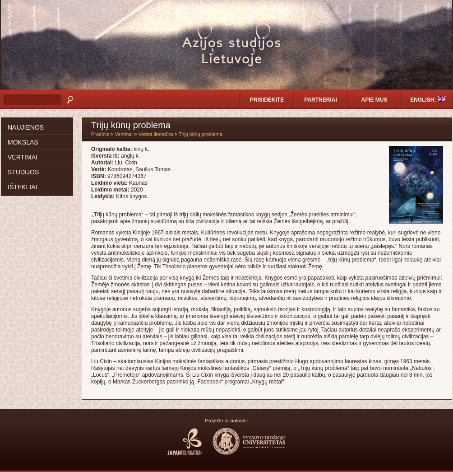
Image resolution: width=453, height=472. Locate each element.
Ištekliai (22, 187)
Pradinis (100, 134)
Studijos (23, 172)
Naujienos (26, 127)
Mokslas (23, 142)
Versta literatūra (156, 134)
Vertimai (22, 157)
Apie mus (374, 100)
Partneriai (320, 100)
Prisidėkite (267, 100)
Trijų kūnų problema (200, 134)
